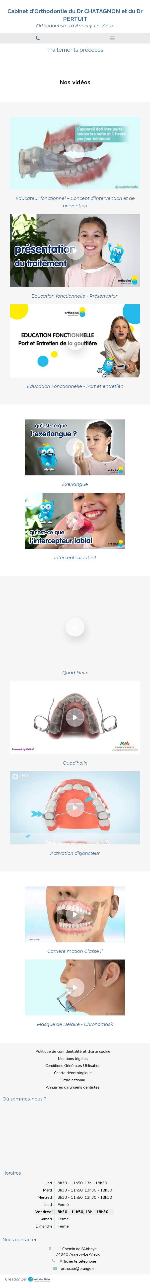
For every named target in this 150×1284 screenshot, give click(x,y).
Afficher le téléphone (78, 1261)
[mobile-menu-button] (112, 38)
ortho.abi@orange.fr (78, 1268)
